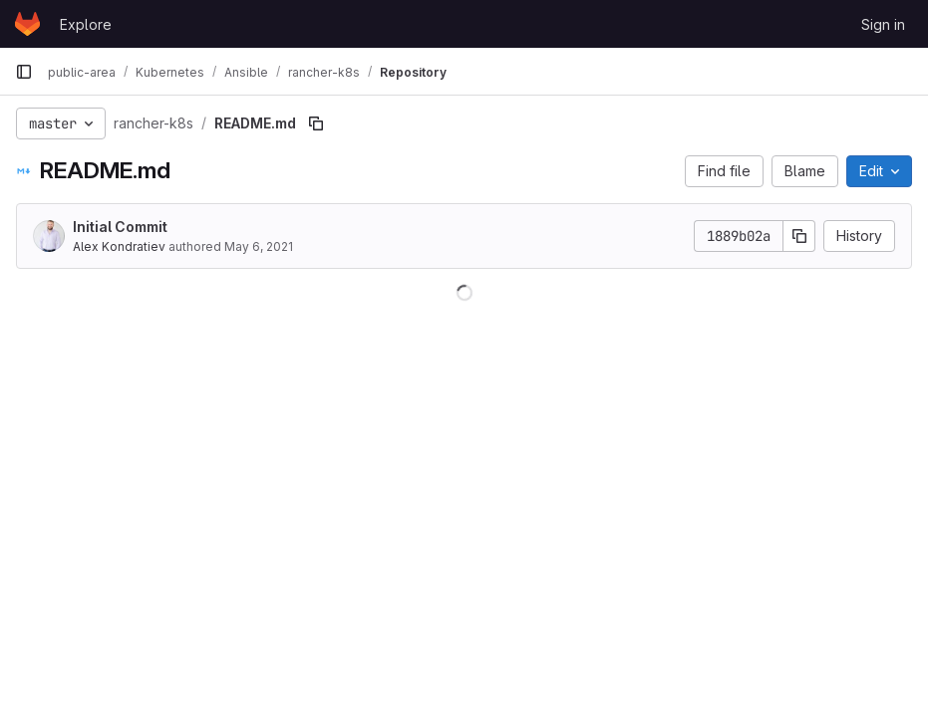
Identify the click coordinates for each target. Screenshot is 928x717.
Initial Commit (120, 226)
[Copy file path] (316, 123)
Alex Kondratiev (119, 246)
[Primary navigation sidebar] (24, 72)
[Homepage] (27, 24)
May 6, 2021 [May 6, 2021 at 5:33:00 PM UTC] (258, 246)
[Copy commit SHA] (799, 236)
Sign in (883, 24)
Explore (86, 24)
